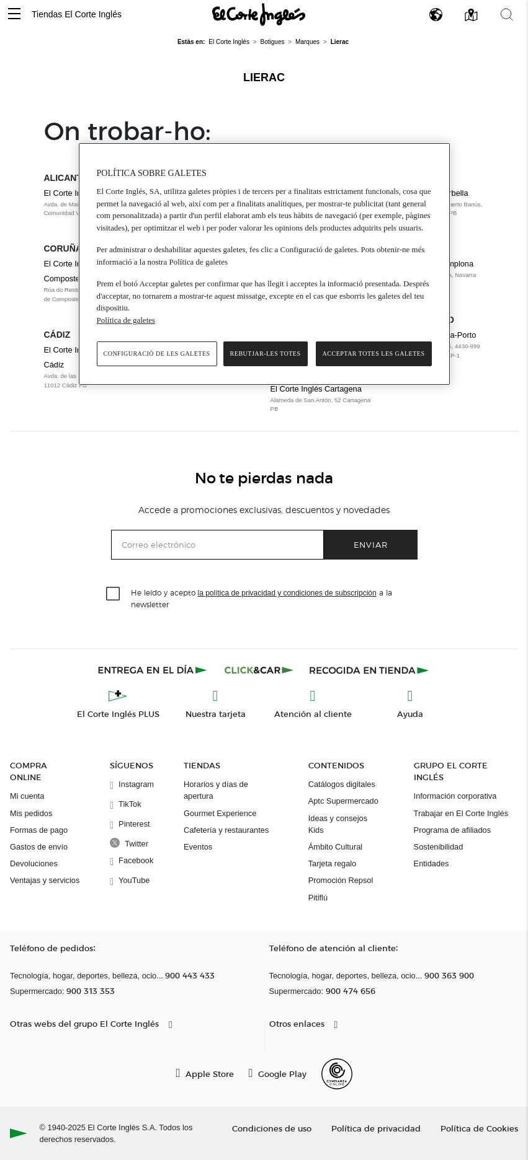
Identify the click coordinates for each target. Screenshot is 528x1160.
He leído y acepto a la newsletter (261, 598)
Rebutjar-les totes (265, 353)
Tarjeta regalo (332, 863)
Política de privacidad (376, 1128)
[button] (14, 14)
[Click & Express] (153, 669)
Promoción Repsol (341, 880)
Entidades (431, 863)
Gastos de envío (39, 846)
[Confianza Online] (336, 1073)
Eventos (198, 846)
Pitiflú (318, 897)
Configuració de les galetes (157, 353)
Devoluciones (34, 863)
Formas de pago (39, 830)
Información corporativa (455, 796)
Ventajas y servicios (44, 880)
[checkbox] (113, 594)
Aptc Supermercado (343, 801)
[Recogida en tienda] (369, 669)
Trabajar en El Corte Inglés (461, 813)
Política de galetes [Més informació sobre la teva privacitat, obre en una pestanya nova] (126, 320)
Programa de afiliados (452, 830)
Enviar (371, 544)
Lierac (264, 77)
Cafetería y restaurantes (226, 830)
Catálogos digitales (341, 784)
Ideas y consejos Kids (337, 824)
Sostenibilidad (438, 846)
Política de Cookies (479, 1128)
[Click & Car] (259, 669)
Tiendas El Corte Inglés (77, 14)
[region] (264, 264)
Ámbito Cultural (335, 846)
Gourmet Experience (220, 813)
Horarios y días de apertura (216, 790)
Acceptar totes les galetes (374, 353)
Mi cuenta (27, 796)
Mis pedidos (31, 813)
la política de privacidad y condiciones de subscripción (287, 593)
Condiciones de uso (271, 1128)
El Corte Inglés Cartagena (316, 388)
